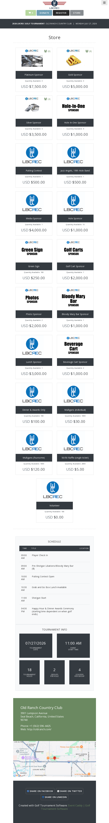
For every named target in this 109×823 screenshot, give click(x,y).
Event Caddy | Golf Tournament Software (65, 807)
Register (61, 12)
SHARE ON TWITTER (69, 791)
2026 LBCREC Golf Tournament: (29, 23)
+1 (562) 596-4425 (40, 726)
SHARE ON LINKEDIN (54, 797)
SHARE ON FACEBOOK (40, 791)
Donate (44, 12)
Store (76, 12)
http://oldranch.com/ (39, 729)
